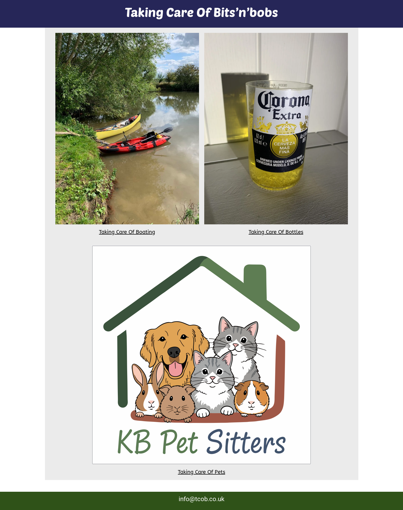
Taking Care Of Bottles (276, 232)
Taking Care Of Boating (127, 232)
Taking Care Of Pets (201, 472)
